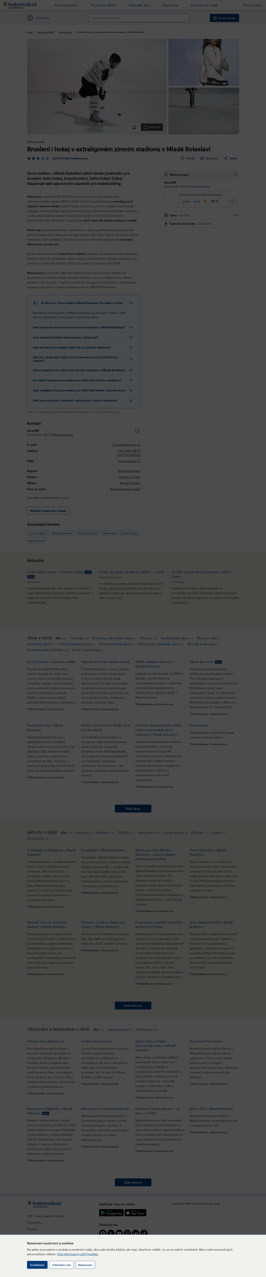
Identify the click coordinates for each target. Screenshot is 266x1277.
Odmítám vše (61, 1265)
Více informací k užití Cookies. (78, 1254)
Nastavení (85, 1265)
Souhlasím (37, 1265)
